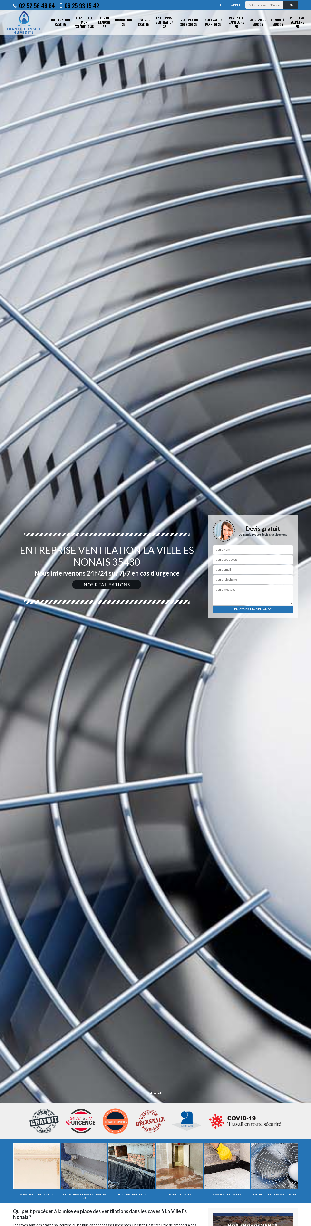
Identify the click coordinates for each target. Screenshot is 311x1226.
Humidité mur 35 (277, 22)
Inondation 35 (123, 22)
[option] (155, 613)
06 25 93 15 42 (79, 5)
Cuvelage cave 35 (143, 22)
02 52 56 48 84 (34, 5)
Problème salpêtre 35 (297, 22)
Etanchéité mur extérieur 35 (84, 22)
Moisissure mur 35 (257, 22)
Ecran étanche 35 (104, 22)
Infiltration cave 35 (60, 22)
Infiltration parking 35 (213, 22)
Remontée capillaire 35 (236, 22)
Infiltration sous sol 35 (188, 22)
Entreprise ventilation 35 (165, 22)
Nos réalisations (107, 584)
